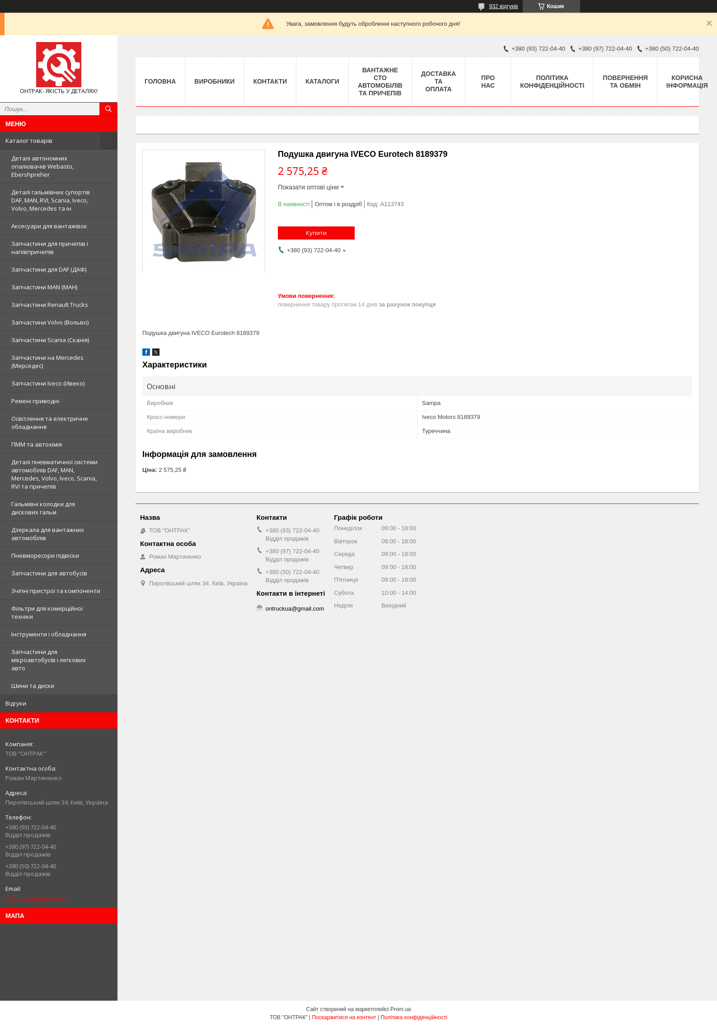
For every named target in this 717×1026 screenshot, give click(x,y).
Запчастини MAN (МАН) (44, 287)
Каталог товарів (28, 140)
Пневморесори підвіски (45, 555)
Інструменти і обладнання (48, 634)
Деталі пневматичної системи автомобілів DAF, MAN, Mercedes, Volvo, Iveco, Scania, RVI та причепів (54, 474)
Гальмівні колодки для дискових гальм (43, 508)
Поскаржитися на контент (344, 1017)
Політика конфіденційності (552, 81)
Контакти (270, 81)
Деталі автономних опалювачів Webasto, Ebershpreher (42, 166)
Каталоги (322, 81)
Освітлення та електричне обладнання (49, 422)
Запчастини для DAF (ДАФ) (48, 269)
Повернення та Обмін (625, 81)
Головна (160, 81)
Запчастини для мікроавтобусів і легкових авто (48, 660)
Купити (316, 233)
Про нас (488, 81)
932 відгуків (503, 6)
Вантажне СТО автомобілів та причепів (380, 81)
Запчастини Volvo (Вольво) (50, 322)
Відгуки (15, 703)
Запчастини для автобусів (49, 573)
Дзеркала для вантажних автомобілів (47, 534)
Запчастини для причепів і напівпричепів (49, 248)
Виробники (214, 81)
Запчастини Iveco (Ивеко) (47, 383)
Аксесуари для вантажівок (49, 226)
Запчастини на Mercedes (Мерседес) (47, 361)
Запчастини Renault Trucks (49, 305)
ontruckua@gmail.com (35, 899)
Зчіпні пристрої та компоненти (55, 591)
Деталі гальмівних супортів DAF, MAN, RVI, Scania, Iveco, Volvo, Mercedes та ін (50, 200)
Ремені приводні (35, 401)
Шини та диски (32, 686)
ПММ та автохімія (36, 444)
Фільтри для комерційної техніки (47, 612)
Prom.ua (400, 1009)
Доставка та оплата (438, 81)
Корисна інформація (687, 81)
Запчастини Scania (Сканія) (50, 340)
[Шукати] (108, 109)
